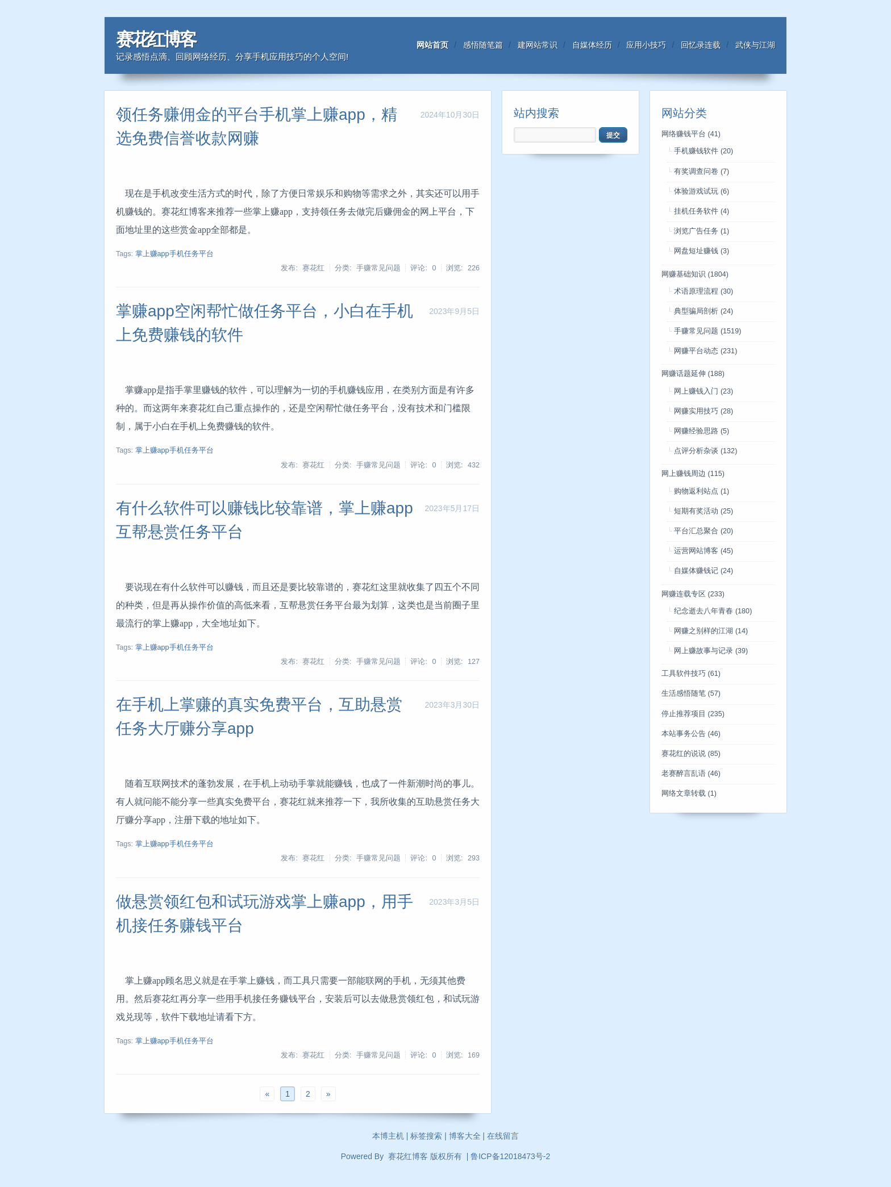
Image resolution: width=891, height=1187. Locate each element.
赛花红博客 (155, 39)
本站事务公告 (691, 734)
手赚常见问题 (707, 331)
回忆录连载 (701, 44)
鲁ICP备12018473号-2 (510, 1156)
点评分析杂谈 (705, 451)
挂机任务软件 (701, 211)
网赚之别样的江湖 (711, 631)
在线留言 (503, 1135)
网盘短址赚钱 (701, 251)
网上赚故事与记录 (711, 651)
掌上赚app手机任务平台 (174, 254)
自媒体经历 (592, 44)
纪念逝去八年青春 (713, 611)
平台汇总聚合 (703, 531)
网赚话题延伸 (693, 374)
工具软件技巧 (691, 674)
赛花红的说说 (691, 754)
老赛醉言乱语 (691, 774)
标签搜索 (426, 1135)
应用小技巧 (646, 44)
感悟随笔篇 (483, 44)
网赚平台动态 (705, 351)
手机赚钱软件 (703, 151)
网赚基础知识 (694, 274)
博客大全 (465, 1135)
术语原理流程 (703, 291)
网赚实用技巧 (703, 411)
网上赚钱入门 (703, 391)
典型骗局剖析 (703, 311)
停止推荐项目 (693, 714)
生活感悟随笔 (691, 693)
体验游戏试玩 (701, 191)
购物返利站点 (701, 491)
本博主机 (388, 1135)
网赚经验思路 (701, 431)
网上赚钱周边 (693, 474)
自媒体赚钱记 (703, 571)
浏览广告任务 (701, 231)
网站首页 (432, 44)
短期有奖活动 (703, 511)
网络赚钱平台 (691, 134)
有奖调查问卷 (701, 171)
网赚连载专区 (693, 594)
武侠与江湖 (755, 44)
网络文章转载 (689, 793)
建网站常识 (537, 44)
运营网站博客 (703, 551)
